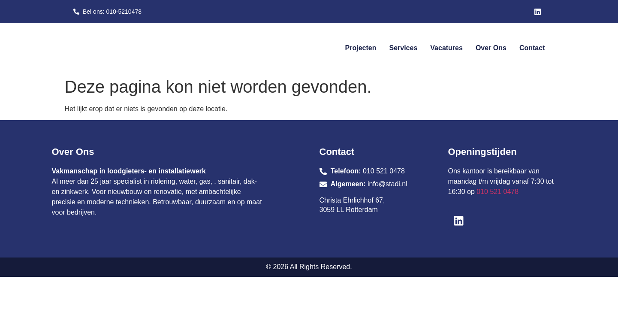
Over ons (491, 48)
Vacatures (446, 48)
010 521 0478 (497, 191)
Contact (532, 48)
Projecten (361, 48)
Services (403, 48)
